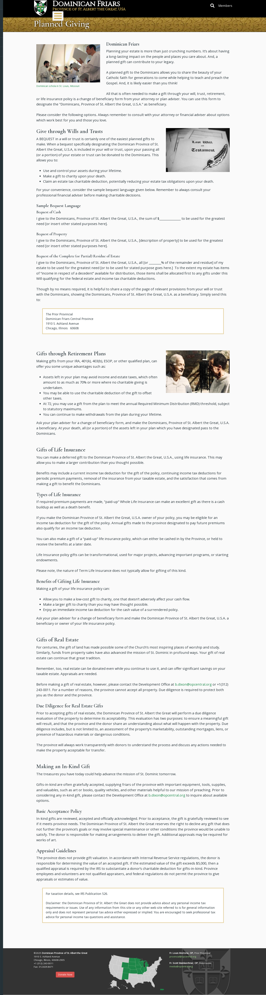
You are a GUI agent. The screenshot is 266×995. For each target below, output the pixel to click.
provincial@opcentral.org (182, 956)
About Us (61, 14)
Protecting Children (199, 14)
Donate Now (65, 974)
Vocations (115, 14)
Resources (164, 14)
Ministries (88, 14)
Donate (138, 14)
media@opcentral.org (181, 966)
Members (225, 6)
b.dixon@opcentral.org (193, 684)
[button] (68, 63)
